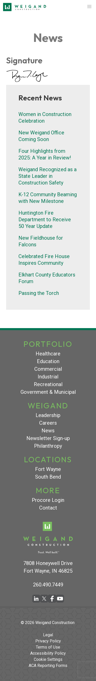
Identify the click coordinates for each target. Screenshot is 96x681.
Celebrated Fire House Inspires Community (44, 259)
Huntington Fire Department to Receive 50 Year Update (44, 219)
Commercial (48, 369)
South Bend (48, 477)
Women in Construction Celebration (44, 117)
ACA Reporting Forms (48, 665)
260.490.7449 (48, 585)
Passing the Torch (38, 293)
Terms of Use (48, 647)
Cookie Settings (48, 659)
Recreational (48, 384)
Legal (48, 634)
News (48, 431)
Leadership (48, 415)
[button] (89, 6)
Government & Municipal (48, 392)
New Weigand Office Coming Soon (41, 136)
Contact (48, 508)
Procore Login (48, 500)
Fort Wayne (48, 469)
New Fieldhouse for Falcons (40, 241)
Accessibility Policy (48, 653)
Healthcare (48, 354)
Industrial (48, 377)
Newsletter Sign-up (48, 438)
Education (48, 361)
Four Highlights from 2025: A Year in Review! (44, 154)
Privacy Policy (48, 641)
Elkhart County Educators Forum (46, 278)
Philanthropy (48, 446)
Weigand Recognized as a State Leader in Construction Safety (47, 176)
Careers (48, 423)
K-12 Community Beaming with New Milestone (47, 197)
